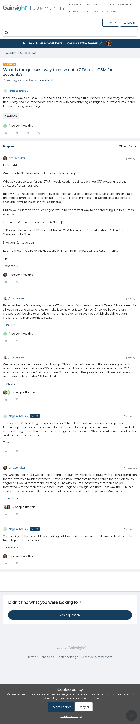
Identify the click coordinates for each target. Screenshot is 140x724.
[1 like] (18, 126)
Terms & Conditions (41, 657)
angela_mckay (18, 91)
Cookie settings (67, 657)
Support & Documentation (112, 4)
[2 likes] (19, 392)
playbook (11, 116)
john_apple (16, 298)
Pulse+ (111, 11)
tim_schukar (17, 158)
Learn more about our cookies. (79, 698)
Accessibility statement (96, 657)
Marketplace (78, 11)
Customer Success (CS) (21, 53)
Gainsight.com (79, 4)
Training (97, 11)
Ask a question (70, 615)
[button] (4, 23)
